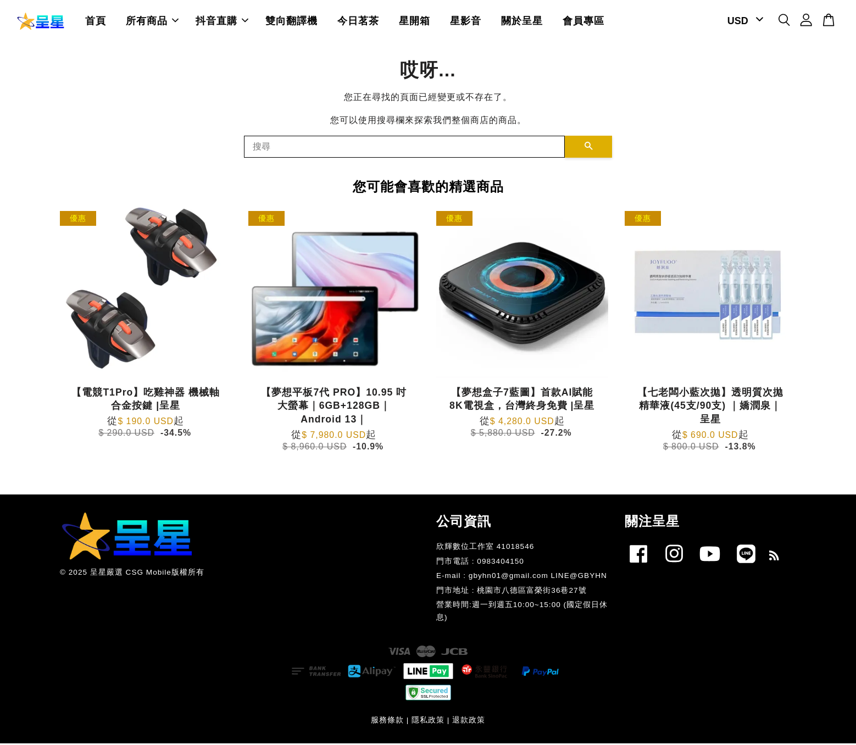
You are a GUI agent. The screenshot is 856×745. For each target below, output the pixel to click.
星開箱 (414, 21)
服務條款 (387, 722)
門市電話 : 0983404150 (480, 563)
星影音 (465, 21)
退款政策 (468, 722)
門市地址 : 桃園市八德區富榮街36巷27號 (511, 592)
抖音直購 (222, 21)
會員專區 (583, 21)
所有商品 (152, 21)
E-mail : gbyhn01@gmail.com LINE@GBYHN (521, 578)
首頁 (95, 21)
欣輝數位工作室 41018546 (485, 548)
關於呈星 (522, 21)
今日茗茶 (358, 21)
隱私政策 (428, 722)
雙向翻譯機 (291, 21)
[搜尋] (404, 149)
